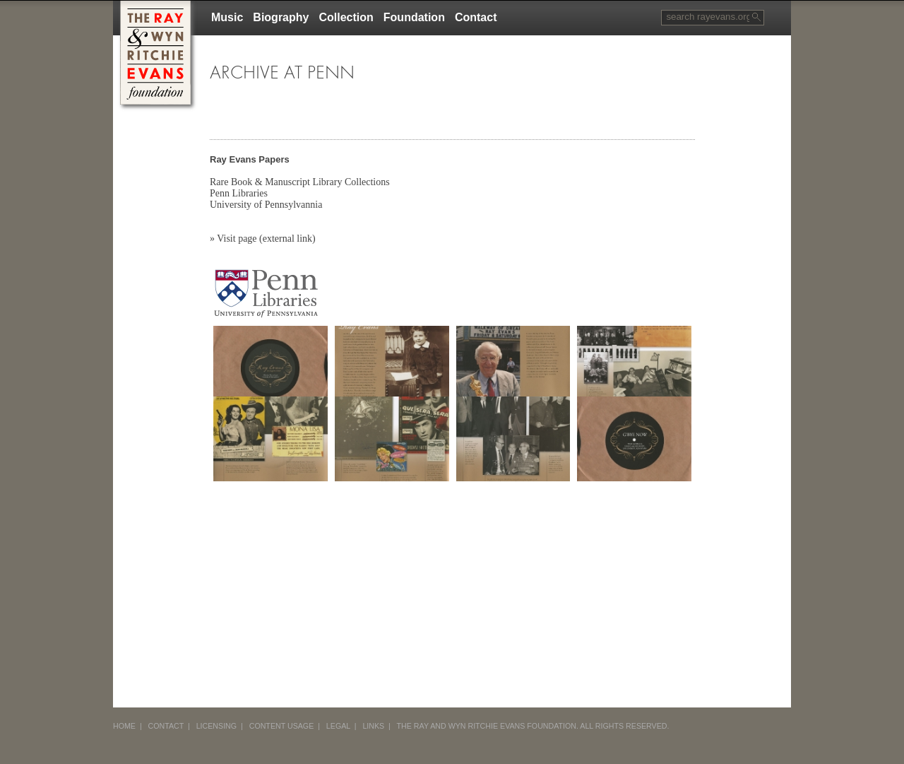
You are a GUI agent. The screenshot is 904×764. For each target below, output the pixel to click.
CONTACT (166, 726)
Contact (476, 17)
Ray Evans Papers (250, 159)
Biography (281, 17)
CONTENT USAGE (281, 726)
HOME (124, 726)
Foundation (414, 17)
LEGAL (338, 726)
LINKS (373, 726)
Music (227, 17)
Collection (346, 17)
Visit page (236, 238)
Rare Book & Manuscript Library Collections (300, 182)
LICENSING (216, 726)
